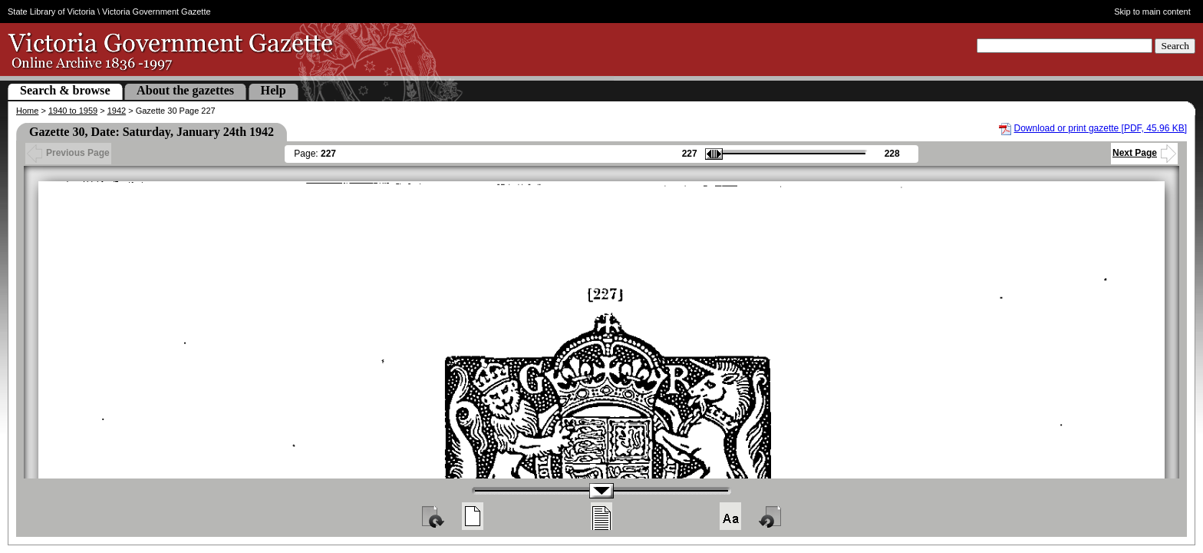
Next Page (1144, 152)
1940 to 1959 (72, 110)
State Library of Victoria (51, 11)
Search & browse (65, 90)
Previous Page (68, 152)
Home (27, 110)
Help (273, 90)
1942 (116, 110)
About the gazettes (185, 90)
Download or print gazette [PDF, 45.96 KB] (1100, 128)
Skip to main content (1152, 11)
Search (1175, 45)
